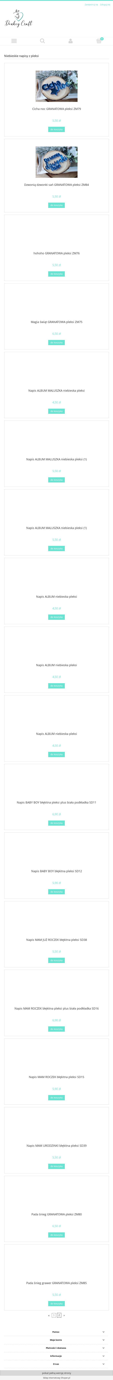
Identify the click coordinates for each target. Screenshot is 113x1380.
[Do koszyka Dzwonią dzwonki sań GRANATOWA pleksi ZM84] (56, 205)
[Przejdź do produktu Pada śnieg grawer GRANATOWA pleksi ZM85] (56, 1264)
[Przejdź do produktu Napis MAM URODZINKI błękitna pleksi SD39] (56, 1127)
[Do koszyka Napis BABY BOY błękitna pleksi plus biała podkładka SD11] (56, 823)
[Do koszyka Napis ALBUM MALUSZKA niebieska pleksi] (56, 411)
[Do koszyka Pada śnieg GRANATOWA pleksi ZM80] (56, 1235)
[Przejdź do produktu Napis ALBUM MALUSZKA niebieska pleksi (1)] (56, 440)
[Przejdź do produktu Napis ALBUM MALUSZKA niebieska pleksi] (56, 372)
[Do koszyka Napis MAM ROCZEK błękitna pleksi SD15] (56, 1097)
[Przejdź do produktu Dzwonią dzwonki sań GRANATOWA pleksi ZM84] (56, 162)
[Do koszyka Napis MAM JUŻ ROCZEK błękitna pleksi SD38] (56, 960)
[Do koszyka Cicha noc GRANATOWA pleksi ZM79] (56, 129)
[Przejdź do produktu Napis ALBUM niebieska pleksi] (56, 578)
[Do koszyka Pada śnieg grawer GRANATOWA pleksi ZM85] (56, 1303)
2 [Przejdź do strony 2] (59, 1315)
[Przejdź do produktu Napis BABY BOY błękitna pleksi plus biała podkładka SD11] (56, 783)
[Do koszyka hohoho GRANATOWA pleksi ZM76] (56, 274)
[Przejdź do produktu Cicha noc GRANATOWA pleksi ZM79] (56, 86)
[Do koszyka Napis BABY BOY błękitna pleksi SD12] (56, 891)
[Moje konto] (71, 41)
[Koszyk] (99, 40)
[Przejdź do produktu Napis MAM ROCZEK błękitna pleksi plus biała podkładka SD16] (56, 989)
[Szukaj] (42, 40)
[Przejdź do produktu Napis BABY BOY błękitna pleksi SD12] (56, 852)
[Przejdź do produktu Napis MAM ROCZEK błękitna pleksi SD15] (56, 1058)
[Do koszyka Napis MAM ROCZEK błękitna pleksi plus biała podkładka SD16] (56, 1029)
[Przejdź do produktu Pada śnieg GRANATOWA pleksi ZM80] (56, 1195)
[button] (14, 41)
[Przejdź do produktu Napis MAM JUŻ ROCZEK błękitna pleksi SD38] (56, 921)
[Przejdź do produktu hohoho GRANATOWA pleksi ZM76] (56, 234)
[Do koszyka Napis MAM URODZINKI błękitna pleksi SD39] (56, 1166)
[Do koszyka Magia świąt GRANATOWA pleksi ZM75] (56, 342)
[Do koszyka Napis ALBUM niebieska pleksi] (56, 617)
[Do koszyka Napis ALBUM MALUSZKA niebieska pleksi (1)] (56, 480)
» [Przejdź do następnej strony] (64, 1315)
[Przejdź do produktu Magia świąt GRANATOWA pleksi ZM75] (56, 303)
